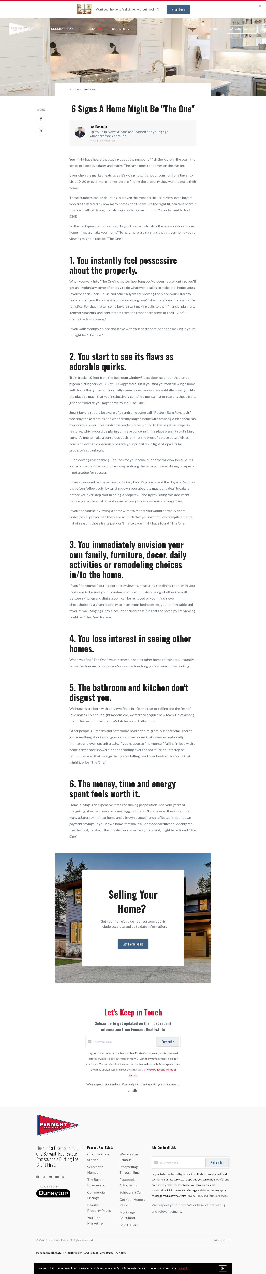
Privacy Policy (222, 1240)
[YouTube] (57, 1177)
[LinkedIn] (50, 1177)
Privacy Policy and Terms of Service (207, 1195)
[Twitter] (44, 1177)
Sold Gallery (128, 1225)
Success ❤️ (93, 28)
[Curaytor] (53, 1196)
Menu (211, 29)
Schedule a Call (131, 1192)
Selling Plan (62, 28)
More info (183, 1268)
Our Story (121, 28)
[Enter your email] (124, 1041)
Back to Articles (84, 89)
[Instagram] (63, 1177)
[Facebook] (37, 1177)
